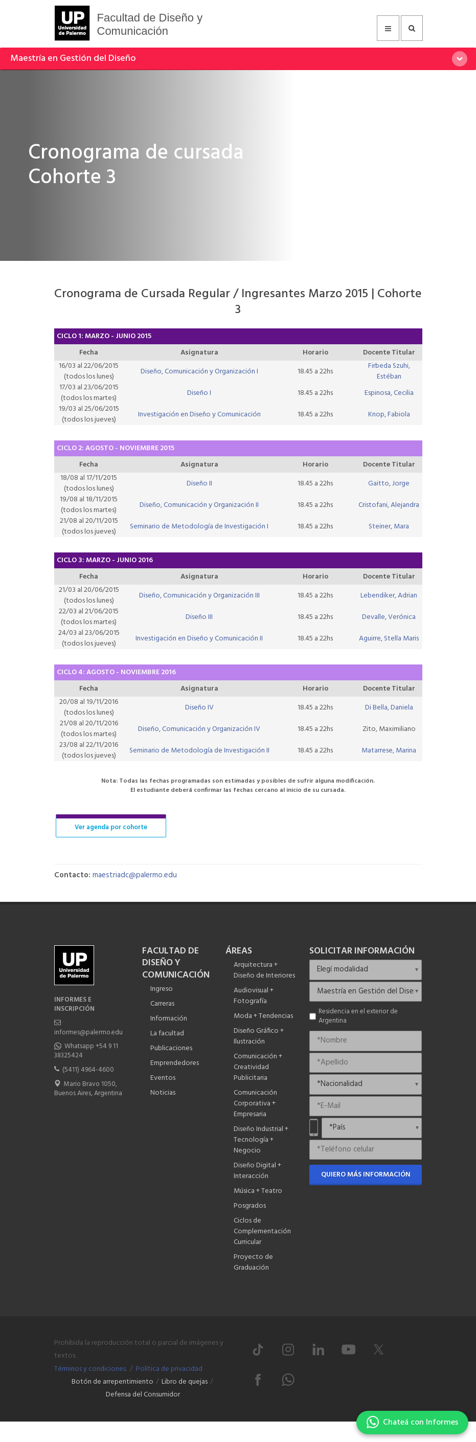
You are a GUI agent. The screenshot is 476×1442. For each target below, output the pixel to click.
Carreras (162, 1004)
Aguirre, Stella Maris (389, 639)
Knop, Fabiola (389, 414)
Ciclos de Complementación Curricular (262, 1231)
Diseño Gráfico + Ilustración (259, 1036)
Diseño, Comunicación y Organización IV (199, 729)
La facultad (167, 1033)
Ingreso (161, 989)
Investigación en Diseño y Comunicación (199, 414)
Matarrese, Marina (388, 751)
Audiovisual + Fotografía (254, 996)
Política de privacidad (169, 1369)
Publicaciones (171, 1048)
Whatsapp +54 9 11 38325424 (86, 1051)
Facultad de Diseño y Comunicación (150, 24)
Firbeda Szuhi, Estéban (389, 371)
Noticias (162, 1093)
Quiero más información (366, 1175)
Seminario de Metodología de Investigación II (199, 751)
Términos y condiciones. (90, 1369)
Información (168, 1018)
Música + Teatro (258, 1191)
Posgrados (250, 1206)
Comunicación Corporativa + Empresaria (255, 1104)
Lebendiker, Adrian (388, 596)
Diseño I (199, 393)
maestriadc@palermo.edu (135, 875)
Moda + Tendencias (263, 1016)
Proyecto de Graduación (253, 1262)
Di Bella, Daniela (389, 708)
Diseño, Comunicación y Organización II (199, 505)
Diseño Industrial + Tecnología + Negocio (261, 1140)
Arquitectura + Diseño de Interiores (264, 970)
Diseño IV (199, 708)
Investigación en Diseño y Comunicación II (199, 639)
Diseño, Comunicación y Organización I (199, 372)
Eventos (162, 1078)
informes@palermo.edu (88, 1032)
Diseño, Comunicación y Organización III (199, 596)
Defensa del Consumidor (143, 1395)
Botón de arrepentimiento (112, 1382)
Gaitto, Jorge (389, 484)
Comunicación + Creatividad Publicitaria (258, 1067)
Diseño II (199, 484)
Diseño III (199, 617)
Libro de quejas (185, 1382)
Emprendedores (174, 1063)
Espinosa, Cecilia (389, 393)
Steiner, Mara (389, 527)
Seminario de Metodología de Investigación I (199, 527)
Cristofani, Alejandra (388, 505)
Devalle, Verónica (389, 617)
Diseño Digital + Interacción (257, 1171)
